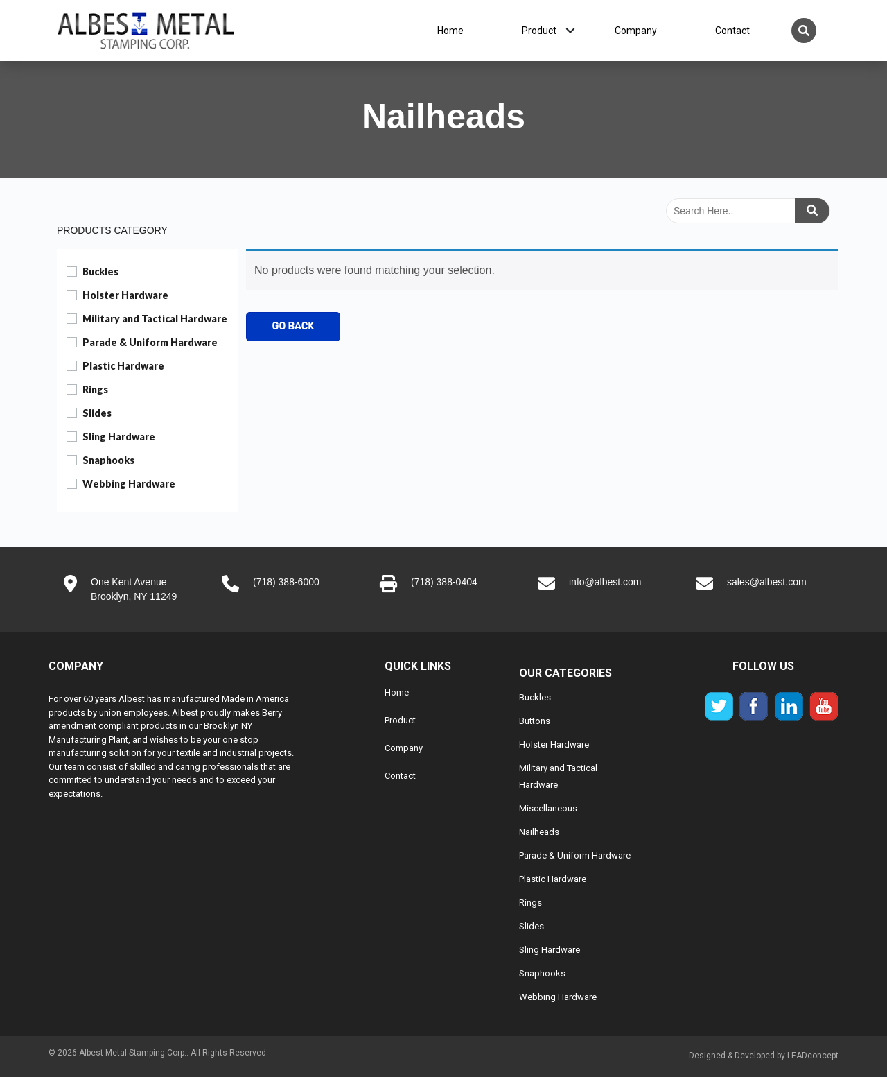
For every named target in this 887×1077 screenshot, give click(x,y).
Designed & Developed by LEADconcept (763, 1055)
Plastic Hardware (123, 366)
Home (450, 30)
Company (636, 30)
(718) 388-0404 (444, 581)
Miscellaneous (548, 808)
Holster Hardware (125, 295)
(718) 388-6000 (286, 581)
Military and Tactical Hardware (154, 319)
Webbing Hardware (128, 484)
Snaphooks (108, 460)
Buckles (100, 271)
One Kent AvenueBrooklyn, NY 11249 (134, 589)
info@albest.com (605, 581)
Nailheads (539, 832)
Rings (95, 389)
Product (539, 30)
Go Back (293, 326)
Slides (97, 413)
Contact (732, 30)
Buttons (534, 721)
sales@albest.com (767, 581)
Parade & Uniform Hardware (150, 342)
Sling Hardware (118, 436)
